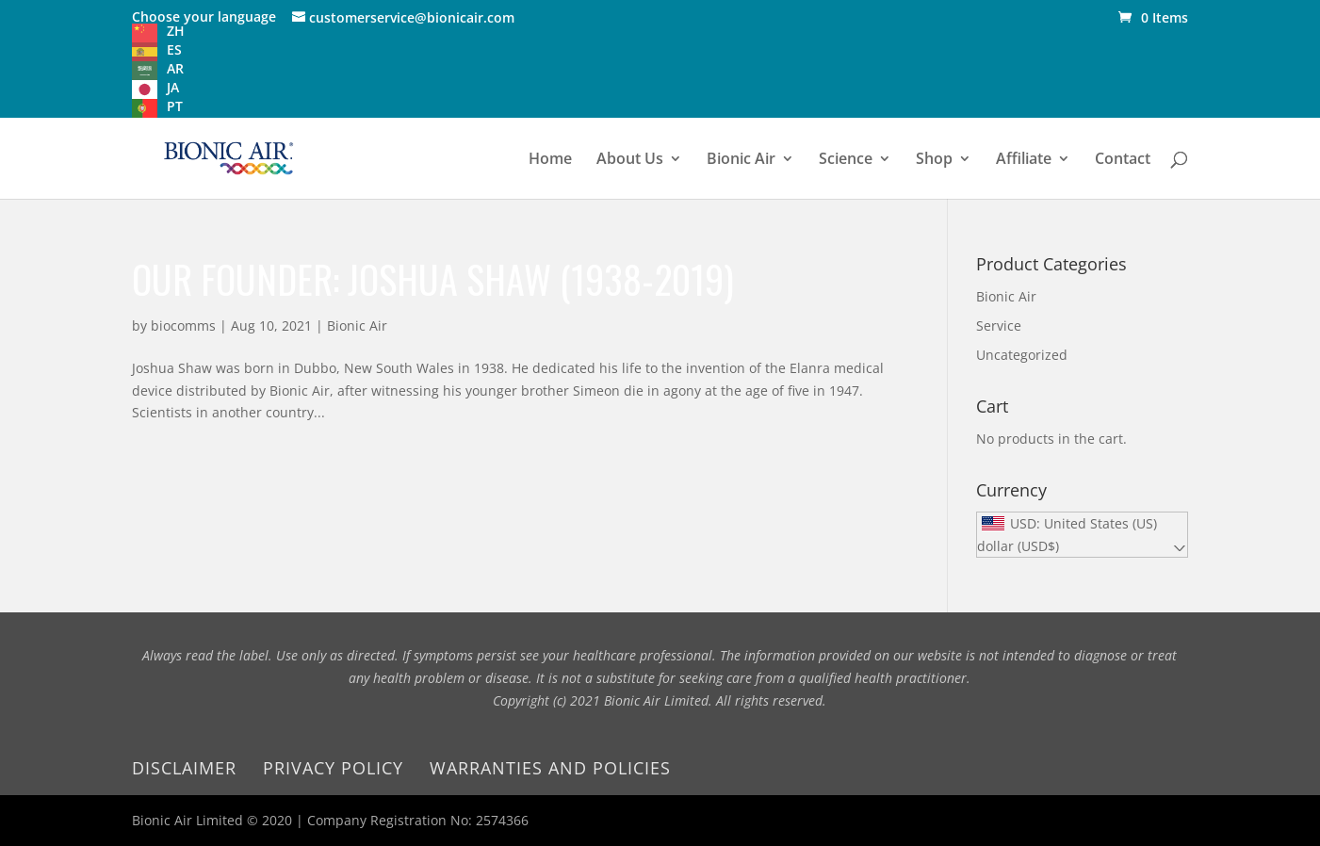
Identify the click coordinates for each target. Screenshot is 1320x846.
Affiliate (1023, 160)
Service (998, 325)
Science (845, 160)
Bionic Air (741, 160)
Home (550, 160)
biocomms (183, 325)
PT (175, 106)
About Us (629, 160)
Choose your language (204, 16)
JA (173, 87)
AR (175, 68)
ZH (176, 31)
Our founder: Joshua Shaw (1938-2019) (433, 279)
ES (174, 49)
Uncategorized (1021, 355)
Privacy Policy (333, 768)
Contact (1122, 160)
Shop (934, 160)
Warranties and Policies (550, 768)
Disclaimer (184, 768)
